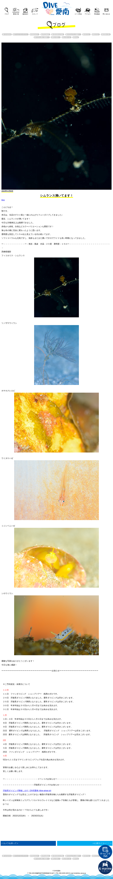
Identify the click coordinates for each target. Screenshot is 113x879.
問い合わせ (106, 14)
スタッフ (35, 14)
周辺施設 (97, 14)
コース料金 (78, 14)
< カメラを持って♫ (10, 843)
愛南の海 (16, 14)
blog (3, 200)
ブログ (6, 14)
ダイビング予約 (105, 852)
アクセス (87, 14)
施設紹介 (25, 14)
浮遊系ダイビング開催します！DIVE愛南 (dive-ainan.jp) (27, 791)
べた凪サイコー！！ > (102, 843)
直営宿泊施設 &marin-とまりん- (105, 867)
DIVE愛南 (56, 7)
